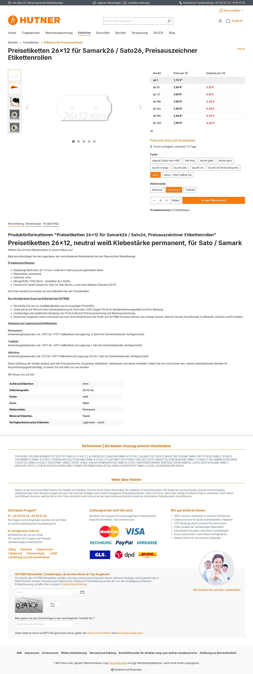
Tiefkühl (190, 189)
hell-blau (190, 160)
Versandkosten (118, 662)
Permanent (174, 189)
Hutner (241, 48)
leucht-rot (197, 167)
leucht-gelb (206, 160)
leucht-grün (225, 160)
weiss (155, 174)
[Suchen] (169, 21)
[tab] (16, 224)
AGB (19, 652)
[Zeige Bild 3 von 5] (83, 141)
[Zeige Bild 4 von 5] (89, 141)
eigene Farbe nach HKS (166, 160)
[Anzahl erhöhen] (167, 200)
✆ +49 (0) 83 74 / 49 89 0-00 (27, 516)
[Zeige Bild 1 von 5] (73, 141)
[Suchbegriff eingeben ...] (134, 21)
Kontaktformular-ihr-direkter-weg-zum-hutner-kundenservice (158, 652)
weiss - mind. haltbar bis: (178, 174)
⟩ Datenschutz (35, 553)
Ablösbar (157, 189)
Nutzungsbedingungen (130, 632)
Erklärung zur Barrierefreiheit (218, 652)
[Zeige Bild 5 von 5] (94, 141)
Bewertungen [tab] (33, 223)
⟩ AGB (53, 553)
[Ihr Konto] (220, 21)
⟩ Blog (12, 549)
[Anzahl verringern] (154, 200)
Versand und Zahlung (102, 652)
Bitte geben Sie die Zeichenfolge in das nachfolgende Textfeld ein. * (55, 618)
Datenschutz (50, 652)
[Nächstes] (140, 107)
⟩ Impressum (44, 549)
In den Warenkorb (214, 200)
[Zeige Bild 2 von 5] (78, 141)
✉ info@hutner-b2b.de (23, 531)
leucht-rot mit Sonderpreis (223, 167)
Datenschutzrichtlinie (99, 632)
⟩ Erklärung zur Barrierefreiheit (28, 557)
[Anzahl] (160, 200)
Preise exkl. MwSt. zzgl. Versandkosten (172, 140)
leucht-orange (160, 167)
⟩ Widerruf (15, 553)
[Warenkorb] (234, 21)
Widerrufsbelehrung (74, 652)
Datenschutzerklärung (74, 584)
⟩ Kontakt (26, 549)
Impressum (32, 652)
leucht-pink (180, 167)
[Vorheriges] (27, 107)
